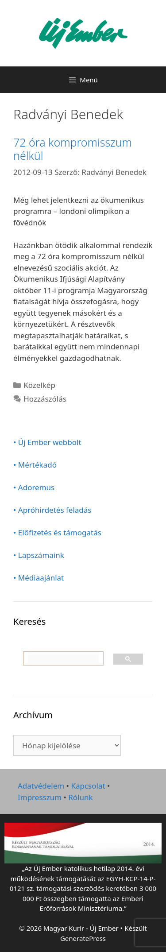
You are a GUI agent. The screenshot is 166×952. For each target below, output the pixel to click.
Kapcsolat (88, 786)
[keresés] (63, 658)
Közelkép (39, 385)
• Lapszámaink (38, 555)
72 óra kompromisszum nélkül (72, 149)
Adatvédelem (41, 786)
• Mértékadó (35, 465)
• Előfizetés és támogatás (57, 532)
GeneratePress (83, 938)
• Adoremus (33, 487)
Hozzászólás (44, 399)
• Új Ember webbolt (47, 442)
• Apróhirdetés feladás (52, 510)
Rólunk (80, 797)
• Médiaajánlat (38, 578)
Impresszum (40, 797)
